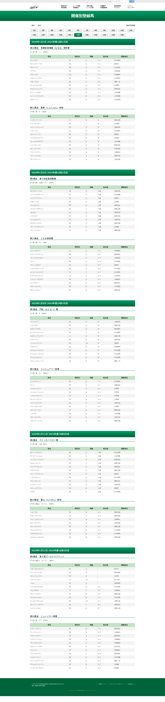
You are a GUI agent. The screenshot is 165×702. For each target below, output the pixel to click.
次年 (39, 25)
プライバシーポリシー (117, 684)
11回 (122, 30)
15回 (51, 35)
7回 (87, 30)
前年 (33, 25)
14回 (43, 35)
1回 (34, 30)
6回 (78, 30)
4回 (60, 30)
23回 (122, 35)
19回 (86, 35)
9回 (104, 30)
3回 (52, 30)
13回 (34, 35)
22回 (113, 35)
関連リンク (102, 684)
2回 (43, 30)
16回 (60, 35)
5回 (69, 30)
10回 (113, 30)
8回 (95, 30)
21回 (104, 35)
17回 (69, 35)
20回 (95, 35)
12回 (130, 30)
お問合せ (130, 684)
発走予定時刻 (130, 25)
